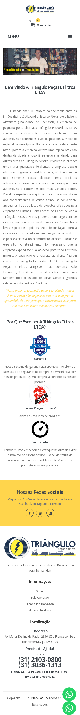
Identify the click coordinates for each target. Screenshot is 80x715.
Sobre (40, 591)
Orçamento (40, 23)
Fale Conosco (40, 597)
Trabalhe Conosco (40, 604)
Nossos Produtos (40, 610)
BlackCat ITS (39, 698)
